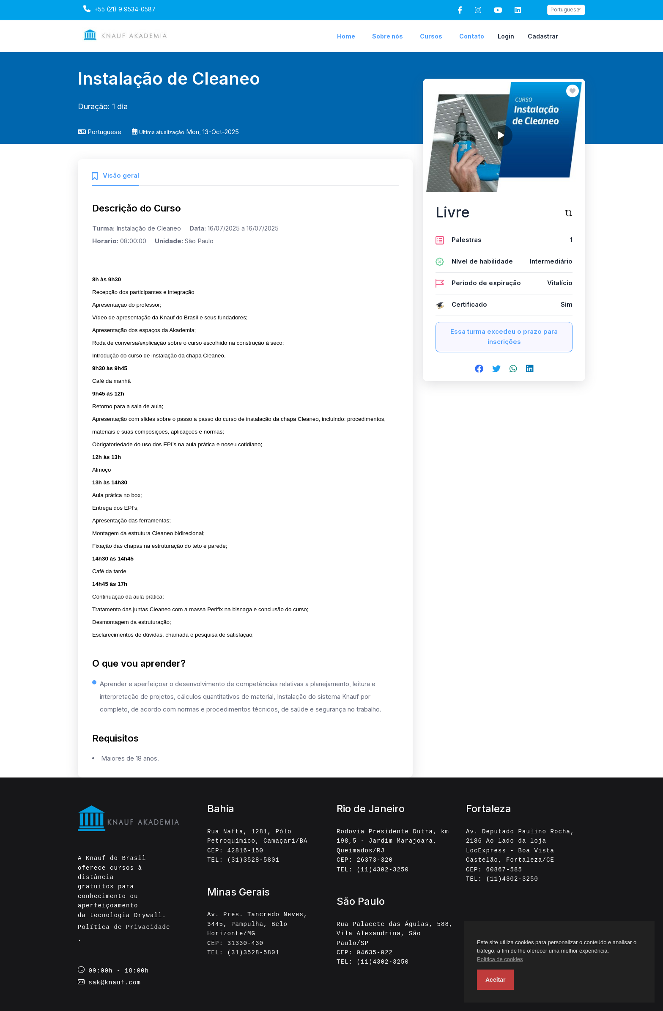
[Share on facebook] (479, 369)
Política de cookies (500, 959)
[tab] (115, 174)
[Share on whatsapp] (513, 369)
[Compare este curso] (569, 212)
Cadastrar (543, 36)
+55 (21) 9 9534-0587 (118, 8)
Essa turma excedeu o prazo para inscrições (504, 336)
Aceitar (495, 979)
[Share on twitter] (496, 369)
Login (506, 36)
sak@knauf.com (115, 982)
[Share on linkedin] (530, 369)
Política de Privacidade (124, 927)
